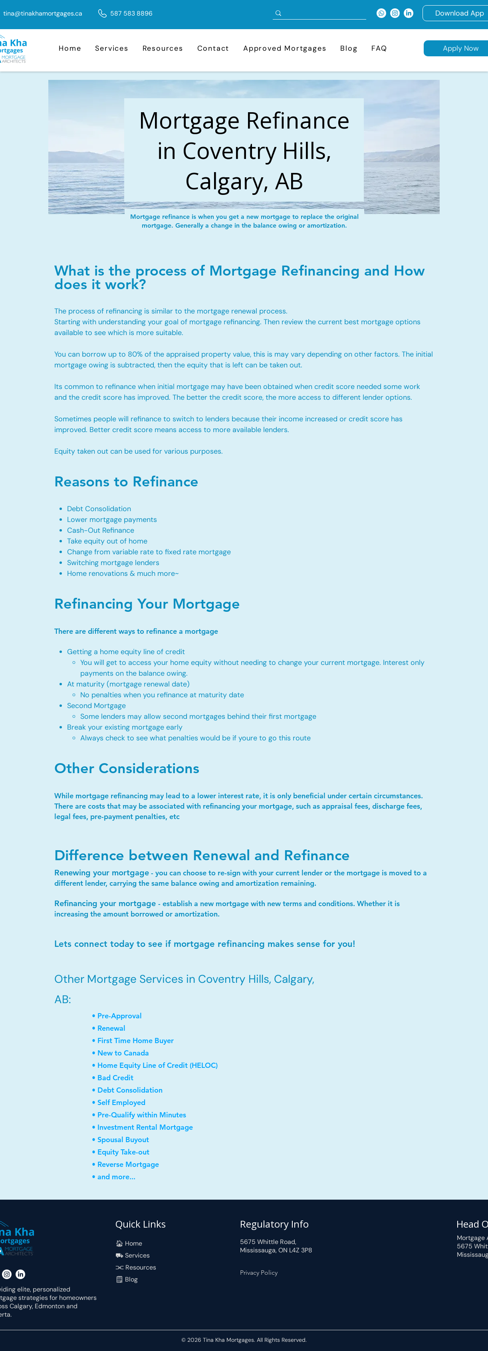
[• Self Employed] (120, 1102)
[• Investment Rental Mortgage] (145, 1127)
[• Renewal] (120, 1028)
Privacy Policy (259, 1272)
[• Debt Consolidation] (134, 1090)
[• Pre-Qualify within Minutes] (140, 1115)
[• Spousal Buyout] (140, 1139)
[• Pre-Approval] (120, 1016)
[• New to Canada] (130, 1053)
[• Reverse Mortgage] (130, 1164)
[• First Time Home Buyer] (140, 1040)
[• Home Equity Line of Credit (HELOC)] (160, 1065)
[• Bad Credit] (120, 1077)
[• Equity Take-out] (130, 1152)
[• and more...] (134, 1176)
